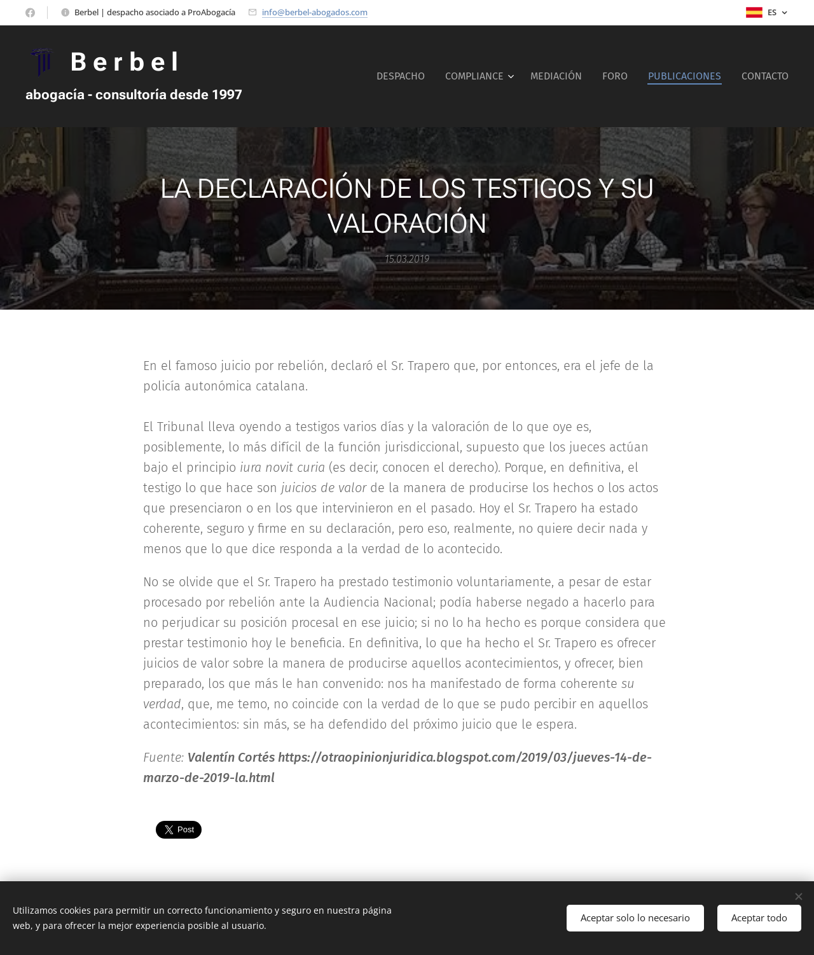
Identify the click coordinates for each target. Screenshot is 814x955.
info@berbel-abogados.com (315, 12)
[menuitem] (404, 76)
